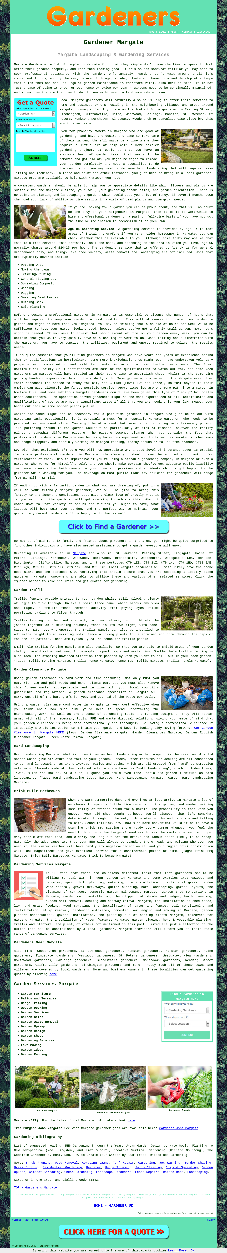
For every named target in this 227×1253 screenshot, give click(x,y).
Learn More (177, 1250)
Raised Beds (173, 1172)
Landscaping (197, 1172)
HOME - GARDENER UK (113, 1205)
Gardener (93, 1167)
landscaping (157, 168)
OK (193, 1250)
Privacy (210, 1220)
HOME (151, 32)
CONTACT (187, 32)
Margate (79, 553)
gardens (144, 74)
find (28, 951)
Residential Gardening (62, 1167)
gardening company (157, 459)
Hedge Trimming (118, 1167)
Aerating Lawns (95, 1163)
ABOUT (174, 32)
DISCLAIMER (204, 32)
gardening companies (145, 378)
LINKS (162, 32)
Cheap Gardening (78, 1172)
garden (98, 74)
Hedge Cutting (40, 1220)
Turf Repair (123, 1163)
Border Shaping (197, 1163)
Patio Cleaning (148, 1167)
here (53, 974)
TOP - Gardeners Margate (35, 1187)
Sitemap (16, 1220)
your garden (74, 319)
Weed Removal (66, 1163)
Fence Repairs (147, 1172)
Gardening (146, 1163)
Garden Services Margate (46, 984)
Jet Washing (169, 1163)
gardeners (95, 355)
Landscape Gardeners (113, 1172)
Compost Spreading (182, 1167)
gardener (44, 185)
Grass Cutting (26, 1167)
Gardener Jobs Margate (178, 1128)
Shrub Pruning (38, 1163)
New (27, 1220)
